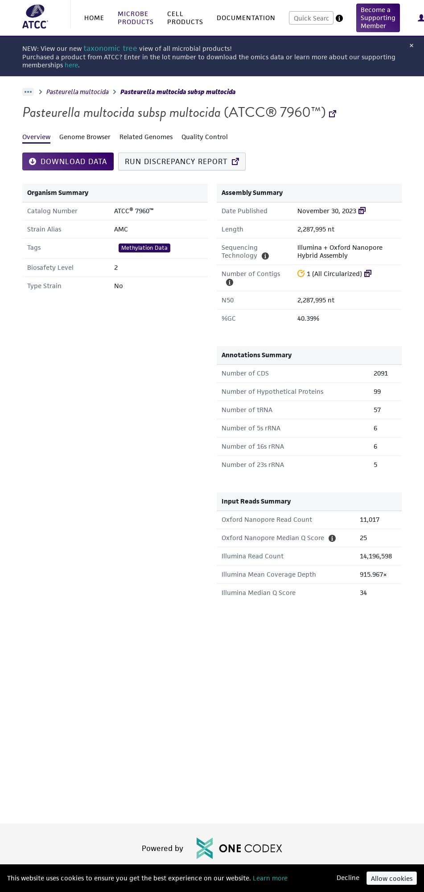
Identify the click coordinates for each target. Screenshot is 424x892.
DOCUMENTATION (246, 17)
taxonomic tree (110, 48)
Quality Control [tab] (204, 136)
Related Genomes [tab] (146, 136)
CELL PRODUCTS (185, 17)
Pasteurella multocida (77, 92)
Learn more (269, 878)
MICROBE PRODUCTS (136, 17)
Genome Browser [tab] (85, 136)
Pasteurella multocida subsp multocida (178, 92)
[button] (378, 18)
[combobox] (311, 18)
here (71, 65)
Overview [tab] (36, 136)
